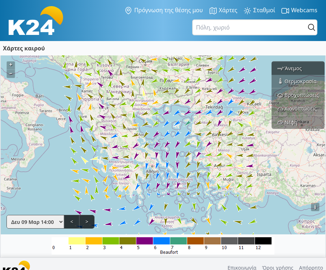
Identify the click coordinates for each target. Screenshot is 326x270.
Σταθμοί (259, 10)
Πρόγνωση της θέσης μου (163, 10)
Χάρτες (223, 10)
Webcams (299, 10)
